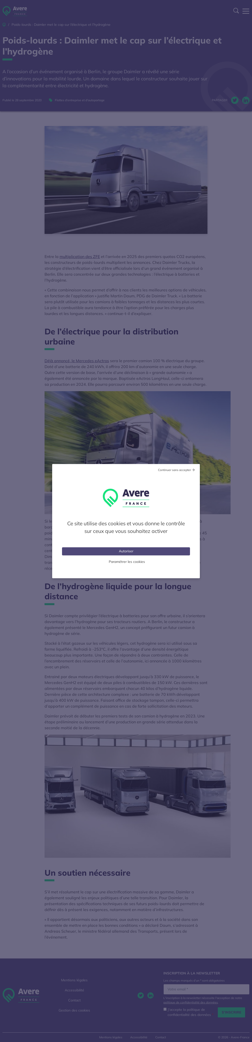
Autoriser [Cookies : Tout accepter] (126, 551)
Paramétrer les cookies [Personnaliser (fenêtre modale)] (127, 561)
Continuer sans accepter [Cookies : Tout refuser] (174, 469)
